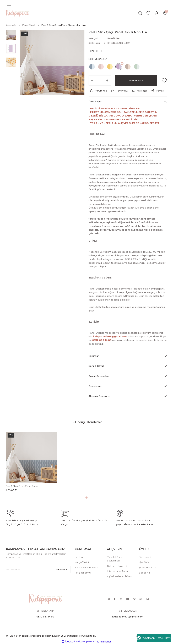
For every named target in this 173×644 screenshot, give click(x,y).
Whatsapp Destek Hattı (154, 638)
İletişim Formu (83, 572)
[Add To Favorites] (164, 80)
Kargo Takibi (82, 562)
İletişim (79, 557)
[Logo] (17, 13)
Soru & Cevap (96, 365)
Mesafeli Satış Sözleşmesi (114, 559)
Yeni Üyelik (145, 557)
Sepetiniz (144, 572)
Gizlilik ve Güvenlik (117, 566)
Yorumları (94, 355)
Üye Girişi (144, 562)
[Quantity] (100, 80)
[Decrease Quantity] (92, 80)
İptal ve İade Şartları (118, 571)
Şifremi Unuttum (148, 567)
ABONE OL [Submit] (61, 569)
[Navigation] (9, 7)
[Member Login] (157, 13)
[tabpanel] (31, 462)
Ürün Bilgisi (95, 101)
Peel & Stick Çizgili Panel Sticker (22, 486)
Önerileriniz (95, 386)
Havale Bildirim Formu (87, 567)
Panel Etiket (113, 38)
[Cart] (165, 13)
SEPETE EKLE (136, 80)
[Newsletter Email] (29, 569)
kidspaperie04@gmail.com (110, 336)
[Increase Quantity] (107, 80)
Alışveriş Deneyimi (99, 396)
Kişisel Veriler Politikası (119, 576)
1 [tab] (86, 497)
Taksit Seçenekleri (99, 376)
